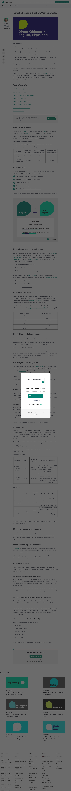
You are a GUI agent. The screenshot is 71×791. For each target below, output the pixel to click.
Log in (41, 404)
